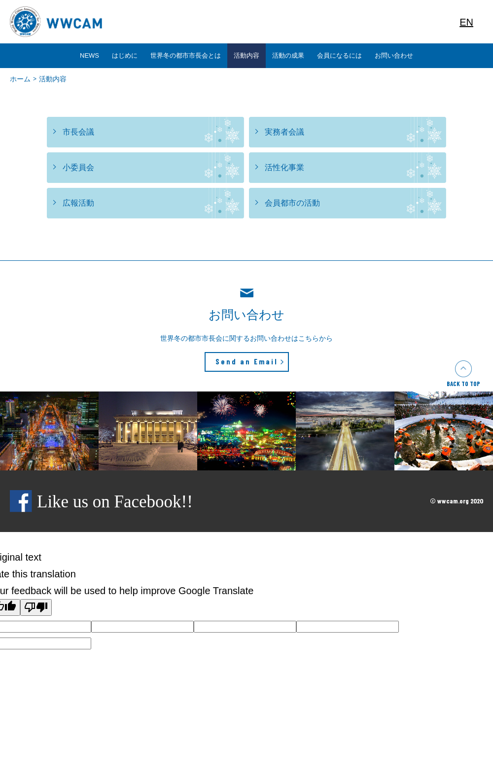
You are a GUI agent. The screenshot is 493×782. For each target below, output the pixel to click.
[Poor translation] (36, 607)
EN (466, 22)
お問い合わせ (394, 55)
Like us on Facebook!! (101, 501)
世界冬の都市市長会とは (185, 55)
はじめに (125, 55)
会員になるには (339, 55)
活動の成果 (288, 55)
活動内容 (246, 55)
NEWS (89, 55)
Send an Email (246, 361)
